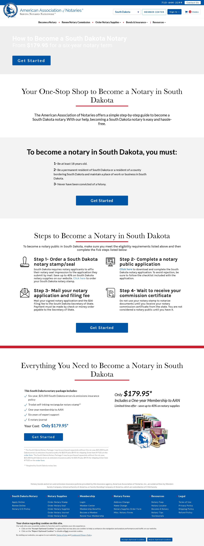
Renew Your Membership (92, 516)
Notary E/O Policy (21, 509)
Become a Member (89, 512)
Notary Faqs (157, 502)
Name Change (120, 505)
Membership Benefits (90, 509)
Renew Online (19, 505)
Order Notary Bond (57, 516)
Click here (79, 278)
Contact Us (193, 2)
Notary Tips (157, 512)
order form (28, 455)
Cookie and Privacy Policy (81, 535)
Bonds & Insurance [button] (137, 22)
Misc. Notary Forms (123, 512)
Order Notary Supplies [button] (108, 22)
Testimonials (157, 516)
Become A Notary (160, 509)
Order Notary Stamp (58, 502)
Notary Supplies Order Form (127, 509)
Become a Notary (47, 22)
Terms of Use (61, 535)
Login (82, 502)
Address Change (122, 502)
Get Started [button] (31, 60)
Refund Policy (185, 512)
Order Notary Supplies (59, 509)
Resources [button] (159, 22)
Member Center (87, 505)
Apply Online (18, 502)
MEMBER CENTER (154, 12)
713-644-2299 (172, 2)
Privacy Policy (186, 505)
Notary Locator (159, 505)
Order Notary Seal (57, 505)
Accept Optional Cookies (133, 540)
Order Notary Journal (58, 512)
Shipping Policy (186, 509)
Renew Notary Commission (76, 22)
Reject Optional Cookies (160, 540)
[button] (174, 11)
